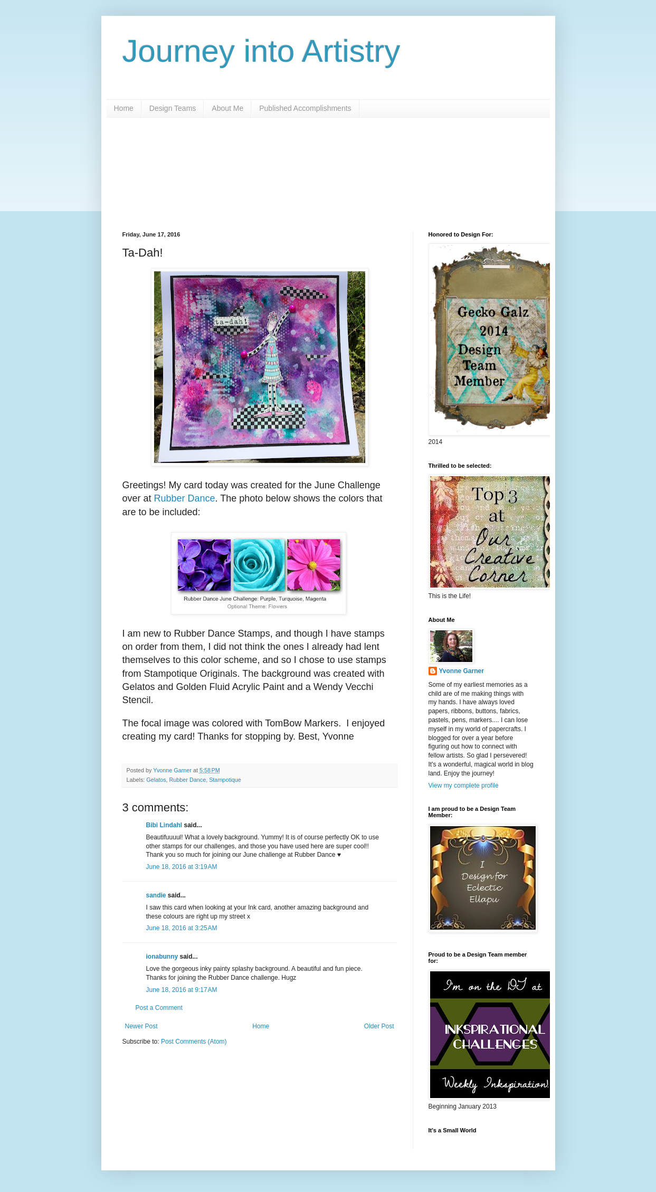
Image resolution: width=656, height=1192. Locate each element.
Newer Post (141, 1026)
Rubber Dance (184, 498)
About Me (227, 108)
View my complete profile (464, 785)
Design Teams (172, 108)
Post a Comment (159, 1007)
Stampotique (225, 780)
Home (124, 108)
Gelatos (156, 780)
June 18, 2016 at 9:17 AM (181, 990)
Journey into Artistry (261, 51)
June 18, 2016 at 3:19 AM (181, 867)
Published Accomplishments (305, 108)
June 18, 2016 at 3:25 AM (181, 928)
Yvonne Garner (461, 671)
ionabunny (162, 956)
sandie (156, 895)
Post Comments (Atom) (194, 1041)
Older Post (379, 1026)
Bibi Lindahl (164, 825)
